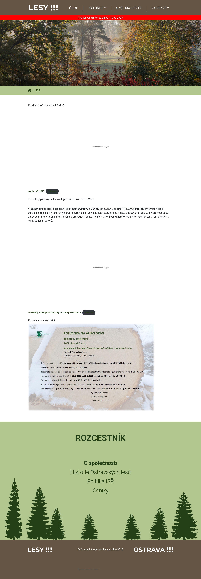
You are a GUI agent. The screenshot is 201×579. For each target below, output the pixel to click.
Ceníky (100, 490)
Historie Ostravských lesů (100, 472)
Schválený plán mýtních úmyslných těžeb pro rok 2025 (54, 312)
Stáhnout (52, 191)
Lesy (43, 7)
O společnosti (100, 463)
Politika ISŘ (100, 481)
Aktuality (97, 8)
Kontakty (160, 8)
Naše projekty (129, 8)
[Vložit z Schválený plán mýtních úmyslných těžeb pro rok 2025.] (100, 267)
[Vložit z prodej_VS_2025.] (100, 146)
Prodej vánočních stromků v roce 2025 (100, 17)
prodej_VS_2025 (36, 191)
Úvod (73, 8)
